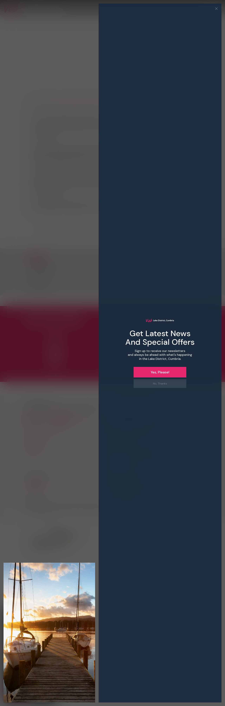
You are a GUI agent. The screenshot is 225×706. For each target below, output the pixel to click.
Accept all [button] (17, 690)
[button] (30, 648)
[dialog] (112, 353)
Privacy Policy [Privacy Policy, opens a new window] (14, 643)
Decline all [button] (41, 690)
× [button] (52, 610)
